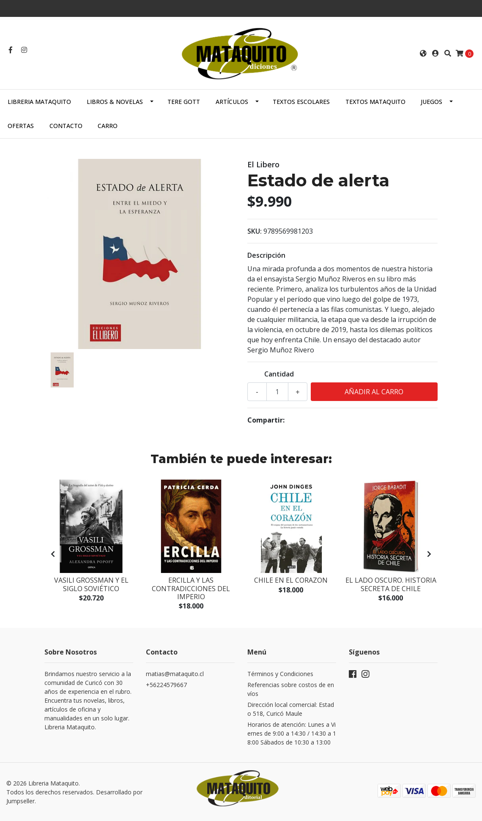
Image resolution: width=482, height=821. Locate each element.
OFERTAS (21, 126)
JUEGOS (431, 102)
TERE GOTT (183, 102)
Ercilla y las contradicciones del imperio (191, 588)
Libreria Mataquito (39, 102)
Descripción (266, 255)
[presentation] (52, 554)
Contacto (65, 126)
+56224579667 (166, 685)
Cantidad (279, 374)
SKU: (254, 231)
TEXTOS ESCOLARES (301, 102)
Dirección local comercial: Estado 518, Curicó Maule (290, 709)
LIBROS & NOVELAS (115, 102)
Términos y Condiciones (280, 674)
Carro (108, 126)
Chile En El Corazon (291, 580)
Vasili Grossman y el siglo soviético (91, 584)
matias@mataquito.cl (175, 674)
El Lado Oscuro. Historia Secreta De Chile (390, 584)
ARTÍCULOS (232, 102)
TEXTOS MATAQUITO (375, 102)
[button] (423, 53)
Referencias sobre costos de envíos (290, 689)
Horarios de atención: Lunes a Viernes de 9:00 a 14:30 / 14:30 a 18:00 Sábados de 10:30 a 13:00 (291, 733)
